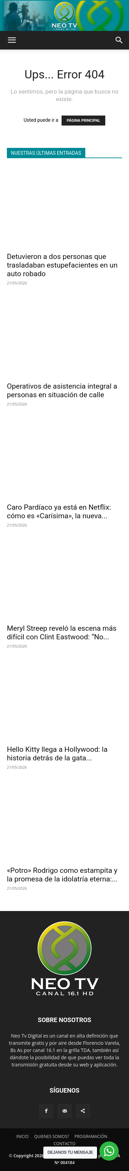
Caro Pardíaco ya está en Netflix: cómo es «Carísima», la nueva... (59, 511)
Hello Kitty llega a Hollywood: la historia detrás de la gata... (57, 753)
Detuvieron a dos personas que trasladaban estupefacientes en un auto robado (62, 265)
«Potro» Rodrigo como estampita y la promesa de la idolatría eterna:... (62, 874)
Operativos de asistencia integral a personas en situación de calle (62, 390)
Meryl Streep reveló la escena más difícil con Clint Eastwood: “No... (62, 632)
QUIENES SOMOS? (51, 1136)
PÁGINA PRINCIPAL (83, 120)
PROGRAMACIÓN (90, 1136)
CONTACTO (65, 1144)
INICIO (22, 1136)
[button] (12, 40)
